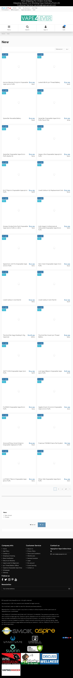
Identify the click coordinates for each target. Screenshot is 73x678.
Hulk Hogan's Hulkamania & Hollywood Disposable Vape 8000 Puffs (49, 228)
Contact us (6, 553)
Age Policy (6, 551)
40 (66, 489)
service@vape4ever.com (59, 554)
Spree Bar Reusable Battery (12, 118)
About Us (30, 549)
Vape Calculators (26, 10)
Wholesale (6, 570)
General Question (32, 558)
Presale (7, 517)
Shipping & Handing (9, 556)
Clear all (32, 524)
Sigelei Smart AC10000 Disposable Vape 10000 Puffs (50, 408)
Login (29, 560)
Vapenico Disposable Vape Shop (12, 568)
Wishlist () (5, 10)
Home (15, 8)
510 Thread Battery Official (11, 565)
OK (42, 525)
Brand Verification (8, 558)
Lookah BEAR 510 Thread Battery (49, 82)
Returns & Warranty (9, 560)
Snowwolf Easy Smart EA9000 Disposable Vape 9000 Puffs (13, 444)
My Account (26, 8)
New (5, 512)
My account (30, 563)
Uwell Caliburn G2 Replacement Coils (50, 190)
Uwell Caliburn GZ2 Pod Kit (47, 300)
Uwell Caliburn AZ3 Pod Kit (12, 300)
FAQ (19, 8)
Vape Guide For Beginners (11, 563)
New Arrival (8, 515)
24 (67, 49)
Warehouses (31, 556)
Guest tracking (31, 565)
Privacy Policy (31, 551)
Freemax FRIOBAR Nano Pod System (50, 443)
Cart (34, 10)
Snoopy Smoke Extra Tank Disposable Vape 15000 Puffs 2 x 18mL (15, 227)
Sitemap (5, 572)
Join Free (34, 8)
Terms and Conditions (33, 553)
